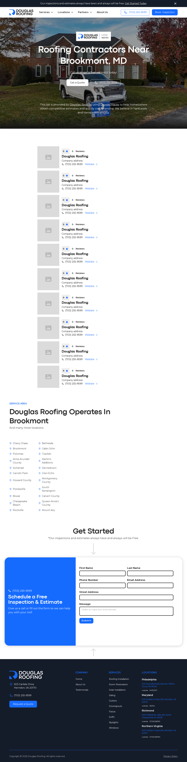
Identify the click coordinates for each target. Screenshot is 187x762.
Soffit (112, 717)
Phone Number (88, 580)
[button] (46, 12)
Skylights (113, 722)
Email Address (136, 580)
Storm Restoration (118, 684)
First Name (86, 568)
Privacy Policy (170, 756)
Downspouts (115, 706)
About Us (102, 12)
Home (79, 679)
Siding (112, 695)
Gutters (113, 700)
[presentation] (101, 630)
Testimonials (82, 690)
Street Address (88, 592)
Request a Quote (23, 704)
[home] (21, 12)
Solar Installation (117, 690)
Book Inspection (165, 12)
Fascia (112, 711)
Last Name (133, 568)
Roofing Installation (119, 679)
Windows (113, 728)
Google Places (110, 104)
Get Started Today (135, 3)
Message (85, 604)
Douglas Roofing (81, 104)
